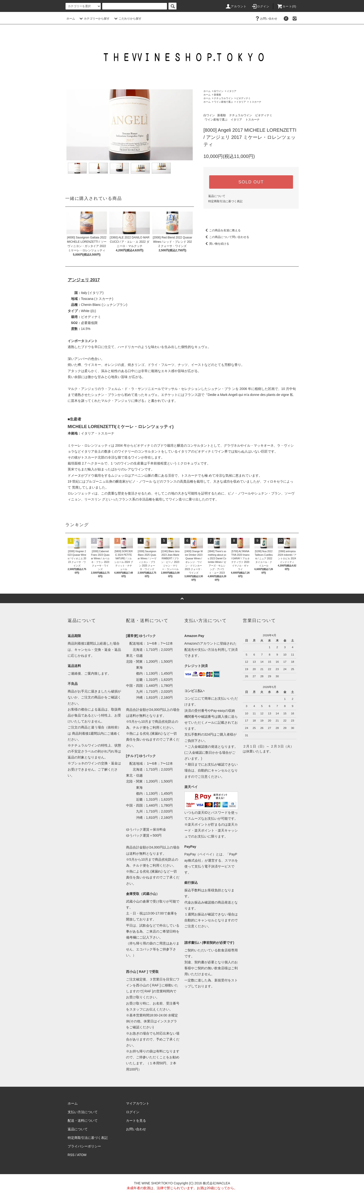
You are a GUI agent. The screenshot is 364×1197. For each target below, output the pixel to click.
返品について (216, 196)
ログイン (260, 6)
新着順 (217, 94)
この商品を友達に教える (222, 230)
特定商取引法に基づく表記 (225, 201)
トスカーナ (255, 102)
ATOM (81, 1155)
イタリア (231, 91)
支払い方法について (83, 1112)
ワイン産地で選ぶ (223, 102)
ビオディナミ (243, 98)
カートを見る (136, 1120)
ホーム (70, 18)
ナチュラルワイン (223, 98)
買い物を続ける (216, 243)
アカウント (236, 6)
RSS (71, 1155)
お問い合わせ (265, 18)
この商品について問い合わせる (226, 237)
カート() (286, 6)
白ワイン (218, 91)
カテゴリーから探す (94, 18)
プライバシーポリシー (84, 1146)
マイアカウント (137, 1103)
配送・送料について (83, 1120)
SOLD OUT (251, 182)
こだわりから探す (127, 18)
